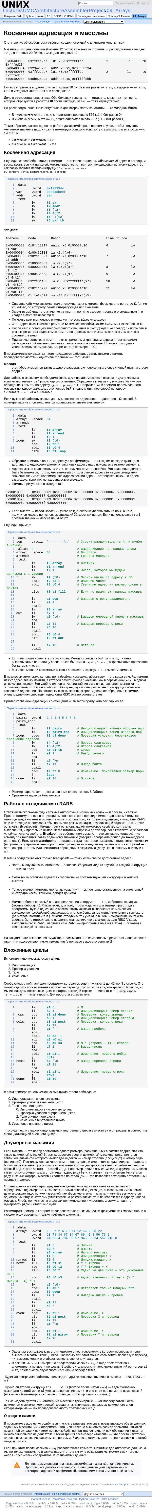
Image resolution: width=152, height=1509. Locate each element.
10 (10, 217)
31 (10, 1342)
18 (10, 609)
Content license (40, 1499)
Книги (40, 16)
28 (10, 645)
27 (10, 642)
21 (10, 620)
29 (10, 649)
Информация (42, 21)
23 (10, 627)
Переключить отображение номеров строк (33, 178)
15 (10, 599)
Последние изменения (91, 16)
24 (10, 631)
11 (10, 220)
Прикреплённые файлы (66, 21)
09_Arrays (118, 10)
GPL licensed (110, 1499)
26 (10, 638)
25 (10, 634)
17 (10, 606)
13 (10, 592)
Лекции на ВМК (13, 16)
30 (10, 1338)
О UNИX (69, 16)
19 (10, 613)
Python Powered (89, 1499)
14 (10, 595)
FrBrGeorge (120, 1484)
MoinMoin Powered (65, 1499)
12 (10, 584)
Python (30, 16)
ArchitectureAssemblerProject (70, 10)
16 (10, 602)
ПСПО (57, 16)
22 (10, 624)
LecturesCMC (18, 10)
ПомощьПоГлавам (119, 16)
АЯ (48, 16)
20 (10, 617)
